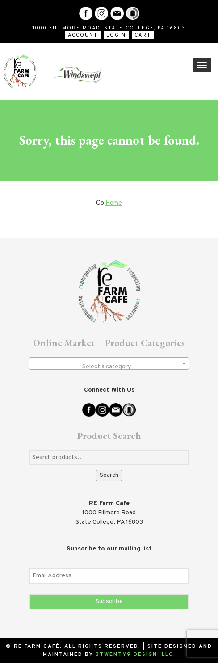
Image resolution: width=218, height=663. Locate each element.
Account (83, 35)
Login (116, 35)
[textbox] (109, 367)
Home (113, 203)
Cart (142, 35)
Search (109, 475)
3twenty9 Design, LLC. (136, 654)
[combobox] (109, 363)
